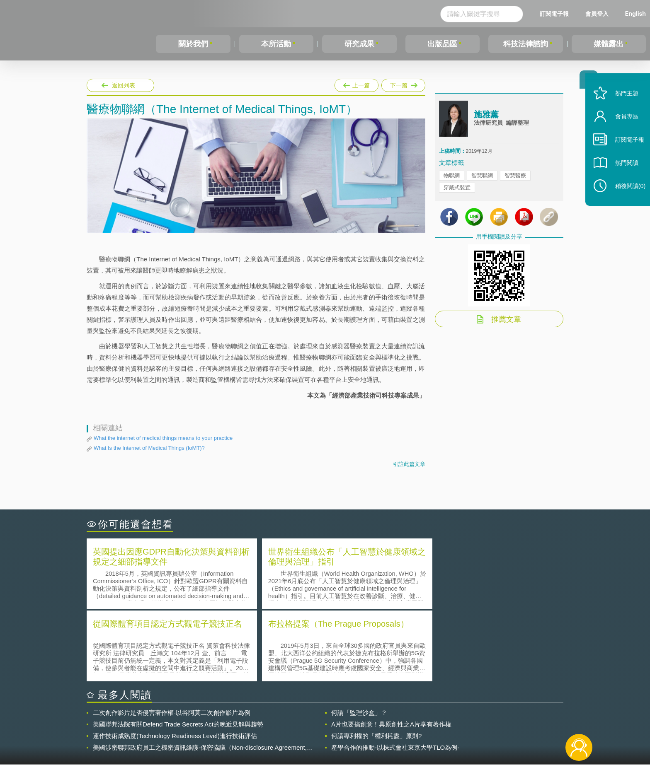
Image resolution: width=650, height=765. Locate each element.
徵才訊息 (378, 719)
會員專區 (621, 127)
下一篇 (403, 84)
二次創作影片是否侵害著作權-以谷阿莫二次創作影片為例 (171, 639)
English (635, 13)
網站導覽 (378, 731)
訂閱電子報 (554, 13)
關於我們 (193, 44)
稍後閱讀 (625, 197)
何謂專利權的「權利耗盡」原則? (376, 662)
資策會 (443, 719)
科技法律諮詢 (525, 44)
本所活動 (276, 44)
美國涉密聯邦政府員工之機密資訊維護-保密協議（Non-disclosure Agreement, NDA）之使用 (200, 674)
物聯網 (452, 178)
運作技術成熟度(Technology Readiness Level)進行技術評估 (175, 662)
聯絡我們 (327, 731)
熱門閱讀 (621, 174)
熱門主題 (621, 104)
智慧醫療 (515, 178)
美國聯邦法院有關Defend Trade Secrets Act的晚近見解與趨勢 (178, 651)
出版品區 (442, 44)
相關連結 (491, 719)
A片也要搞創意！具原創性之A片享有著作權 (391, 651)
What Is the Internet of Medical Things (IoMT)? (149, 448)
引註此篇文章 (409, 464)
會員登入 (597, 13)
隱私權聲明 (330, 719)
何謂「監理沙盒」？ (359, 639)
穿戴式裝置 (457, 190)
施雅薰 (486, 117)
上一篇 (356, 84)
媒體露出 (608, 44)
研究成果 (359, 44)
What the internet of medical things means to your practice (163, 438)
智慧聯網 (482, 178)
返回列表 (123, 85)
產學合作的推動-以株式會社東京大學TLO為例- (395, 674)
